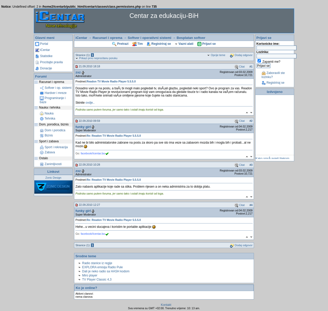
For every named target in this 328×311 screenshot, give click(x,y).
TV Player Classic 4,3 (96, 279)
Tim (137, 44)
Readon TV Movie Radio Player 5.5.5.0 (111, 81)
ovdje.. (90, 102)
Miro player (89, 275)
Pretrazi (120, 44)
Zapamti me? (271, 61)
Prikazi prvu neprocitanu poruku (96, 58)
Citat (239, 66)
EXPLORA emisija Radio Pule (102, 267)
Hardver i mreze (53, 93)
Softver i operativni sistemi (149, 38)
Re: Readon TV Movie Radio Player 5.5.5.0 (114, 135)
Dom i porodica (52, 130)
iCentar (42, 50)
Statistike (44, 56)
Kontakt (166, 305)
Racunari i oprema (107, 38)
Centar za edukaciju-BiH (164, 15)
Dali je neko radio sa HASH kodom (105, 271)
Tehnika (47, 118)
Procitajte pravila (49, 62)
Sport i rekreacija (54, 147)
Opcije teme (216, 55)
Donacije (43, 68)
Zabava (47, 152)
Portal (41, 44)
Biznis (46, 135)
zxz (78, 72)
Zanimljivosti (50, 164)
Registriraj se (159, 44)
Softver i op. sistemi (55, 88)
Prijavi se (206, 44)
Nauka (47, 113)
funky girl (83, 127)
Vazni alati (184, 44)
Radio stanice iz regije (97, 263)
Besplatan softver (191, 38)
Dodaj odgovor (241, 55)
